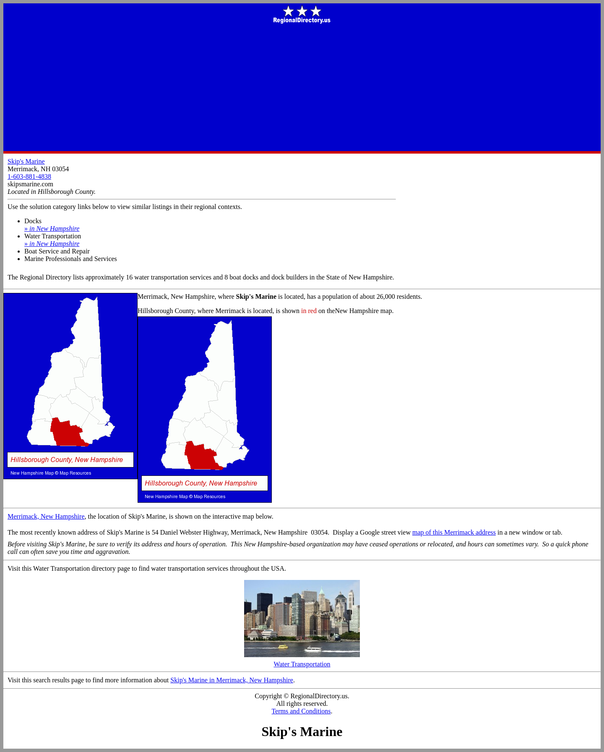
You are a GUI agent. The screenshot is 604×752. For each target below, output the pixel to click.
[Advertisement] (302, 88)
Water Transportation (302, 661)
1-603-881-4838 (29, 176)
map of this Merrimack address (454, 532)
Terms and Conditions (301, 711)
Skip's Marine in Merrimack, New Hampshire (231, 680)
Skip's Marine (26, 161)
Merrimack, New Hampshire (46, 516)
